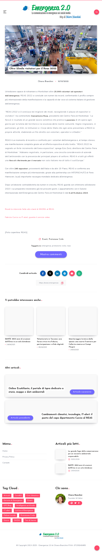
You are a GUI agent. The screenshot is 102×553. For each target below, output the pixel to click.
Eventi (45, 239)
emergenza (46, 245)
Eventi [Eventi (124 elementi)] (30, 501)
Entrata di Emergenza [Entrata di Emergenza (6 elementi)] (13, 501)
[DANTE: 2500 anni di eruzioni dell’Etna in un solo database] (60, 469)
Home (5, 451)
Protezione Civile (56, 239)
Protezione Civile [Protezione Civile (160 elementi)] (28, 516)
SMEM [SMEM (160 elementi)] (17, 521)
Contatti (6, 463)
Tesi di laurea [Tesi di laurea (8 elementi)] (30, 521)
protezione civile (59, 245)
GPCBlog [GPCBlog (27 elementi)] (7, 506)
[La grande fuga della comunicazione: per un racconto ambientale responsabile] (60, 454)
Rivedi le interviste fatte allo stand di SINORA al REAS (31, 209)
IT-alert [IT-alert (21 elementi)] (7, 511)
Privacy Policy (8, 457)
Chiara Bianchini (76, 495)
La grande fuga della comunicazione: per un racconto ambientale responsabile (82, 453)
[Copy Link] (51, 282)
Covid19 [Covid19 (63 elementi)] (18, 496)
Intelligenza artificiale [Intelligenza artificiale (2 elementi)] (25, 506)
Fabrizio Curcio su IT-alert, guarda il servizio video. (29, 217)
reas (69, 245)
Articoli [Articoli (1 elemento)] (7, 496)
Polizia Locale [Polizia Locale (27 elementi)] (10, 516)
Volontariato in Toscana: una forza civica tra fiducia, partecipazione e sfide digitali (50, 341)
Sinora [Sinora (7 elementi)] (6, 521)
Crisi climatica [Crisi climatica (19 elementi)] (33, 496)
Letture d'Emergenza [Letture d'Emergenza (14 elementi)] (24, 511)
